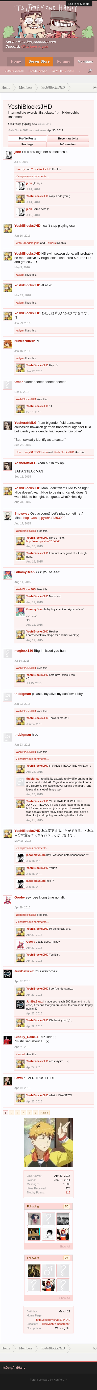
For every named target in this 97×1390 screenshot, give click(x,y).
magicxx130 (23, 651)
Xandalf (28, 242)
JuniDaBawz (24, 971)
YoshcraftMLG (25, 423)
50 (66, 1206)
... (80, 70)
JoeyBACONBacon (36, 452)
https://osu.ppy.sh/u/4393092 (44, 518)
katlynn (20, 274)
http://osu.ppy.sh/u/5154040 (53, 1319)
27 (66, 1257)
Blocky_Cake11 (26, 1037)
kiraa (19, 242)
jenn (17, 152)
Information (68, 144)
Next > (44, 1112)
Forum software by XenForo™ (48, 1379)
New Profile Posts (63, 70)
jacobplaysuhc (35, 854)
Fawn (18, 1078)
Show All (64, 1246)
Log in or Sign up (78, 3)
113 (68, 1192)
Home (16, 61)
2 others (51, 242)
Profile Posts (27, 138)
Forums (63, 61)
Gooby (19, 897)
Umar (18, 382)
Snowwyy (21, 513)
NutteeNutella (25, 341)
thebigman (22, 694)
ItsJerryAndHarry (14, 1367)
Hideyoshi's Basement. (56, 1323)
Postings (27, 144)
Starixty (20, 169)
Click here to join (34, 46)
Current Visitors (14, 70)
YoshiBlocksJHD (41, 169)
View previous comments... (32, 176)
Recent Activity (38, 70)
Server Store (39, 61)
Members (85, 62)
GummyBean (24, 572)
